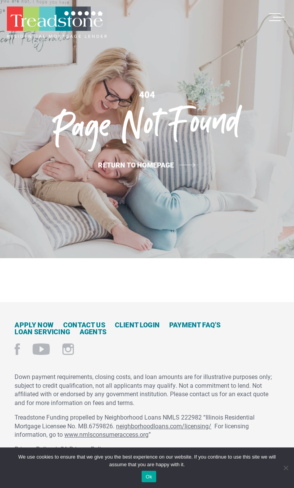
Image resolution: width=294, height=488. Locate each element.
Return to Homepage (136, 164)
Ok (148, 477)
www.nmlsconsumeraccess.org (106, 434)
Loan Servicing (42, 331)
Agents (93, 331)
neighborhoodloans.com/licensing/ (163, 426)
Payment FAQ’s (194, 324)
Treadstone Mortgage (57, 22)
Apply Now (34, 324)
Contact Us (84, 324)
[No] (285, 467)
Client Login (137, 324)
